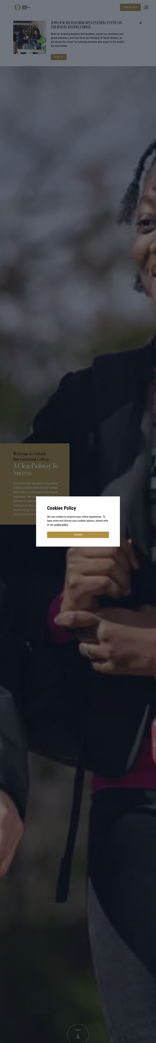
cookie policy (61, 524)
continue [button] (78, 535)
